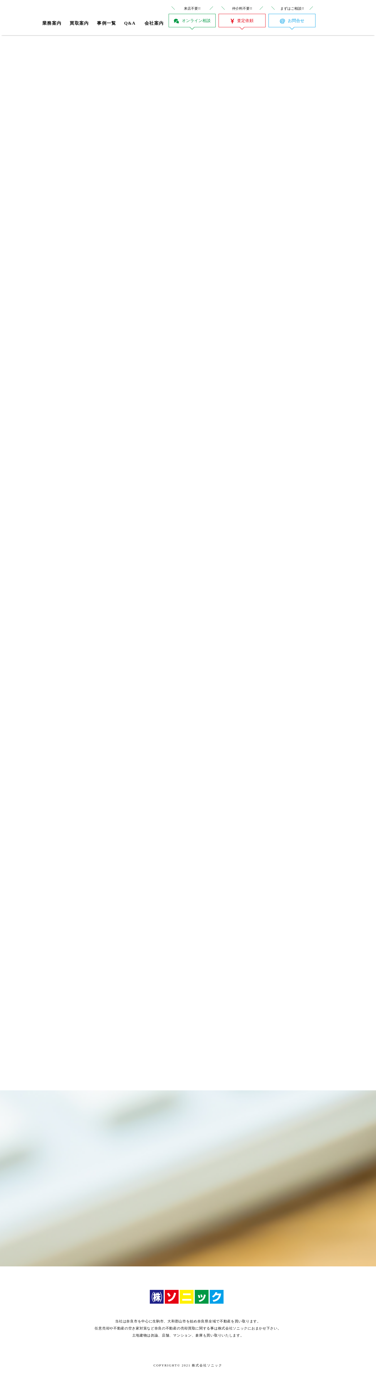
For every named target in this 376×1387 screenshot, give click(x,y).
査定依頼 (245, 20)
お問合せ (296, 20)
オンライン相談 (196, 20)
